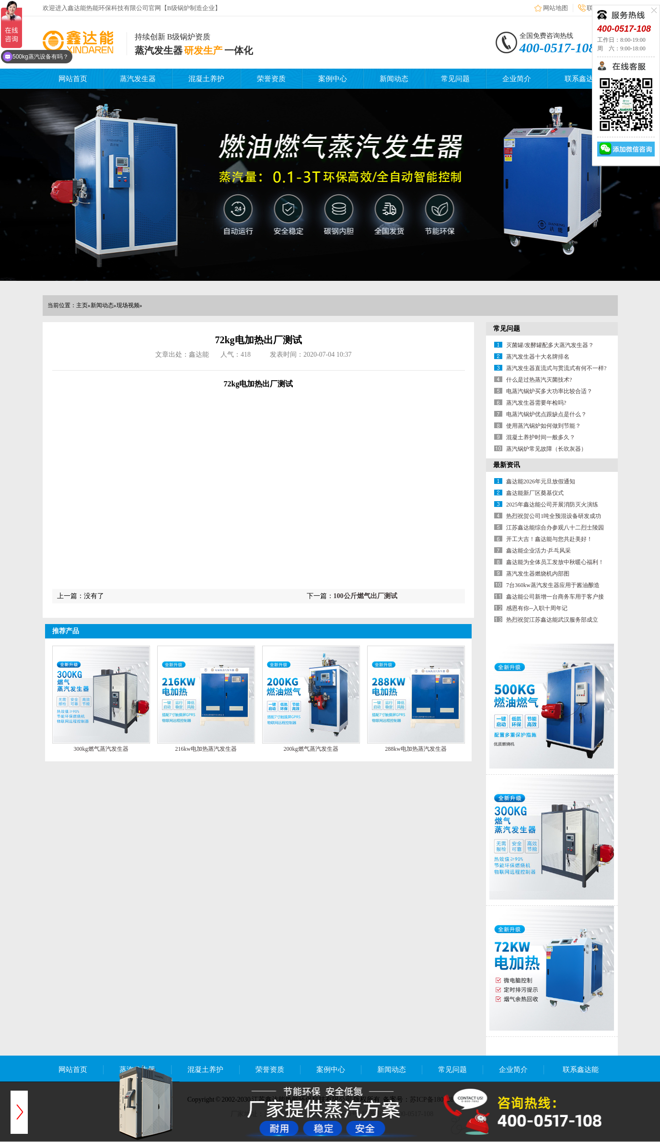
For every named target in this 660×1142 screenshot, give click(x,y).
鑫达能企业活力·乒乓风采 (538, 550)
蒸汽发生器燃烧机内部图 (537, 573)
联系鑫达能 (583, 79)
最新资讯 (506, 465)
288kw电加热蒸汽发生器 (416, 748)
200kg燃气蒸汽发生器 (311, 748)
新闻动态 (394, 79)
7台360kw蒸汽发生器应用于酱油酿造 (553, 585)
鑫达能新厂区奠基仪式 (535, 493)
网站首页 (72, 79)
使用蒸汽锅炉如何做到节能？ (543, 425)
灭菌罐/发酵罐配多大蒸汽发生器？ (550, 345)
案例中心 (332, 79)
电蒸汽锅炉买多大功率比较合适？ (549, 391)
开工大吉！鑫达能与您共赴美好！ (549, 539)
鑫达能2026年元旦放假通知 (540, 481)
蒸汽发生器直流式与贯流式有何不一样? (556, 368)
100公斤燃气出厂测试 (365, 596)
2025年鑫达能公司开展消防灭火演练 (552, 504)
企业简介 (516, 79)
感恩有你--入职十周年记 (536, 608)
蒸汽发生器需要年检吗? (536, 402)
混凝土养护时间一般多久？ (540, 437)
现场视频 (127, 305)
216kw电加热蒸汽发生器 (206, 748)
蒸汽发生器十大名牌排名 (537, 356)
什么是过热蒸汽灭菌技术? (539, 379)
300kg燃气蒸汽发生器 (101, 748)
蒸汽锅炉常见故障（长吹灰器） (546, 448)
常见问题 (455, 79)
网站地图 (555, 8)
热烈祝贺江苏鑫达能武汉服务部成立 (552, 619)
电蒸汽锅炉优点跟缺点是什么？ (546, 414)
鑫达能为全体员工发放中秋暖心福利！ (555, 562)
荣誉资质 (271, 79)
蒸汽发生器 (138, 79)
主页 (82, 305)
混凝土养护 (206, 79)
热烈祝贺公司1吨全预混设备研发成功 (553, 516)
